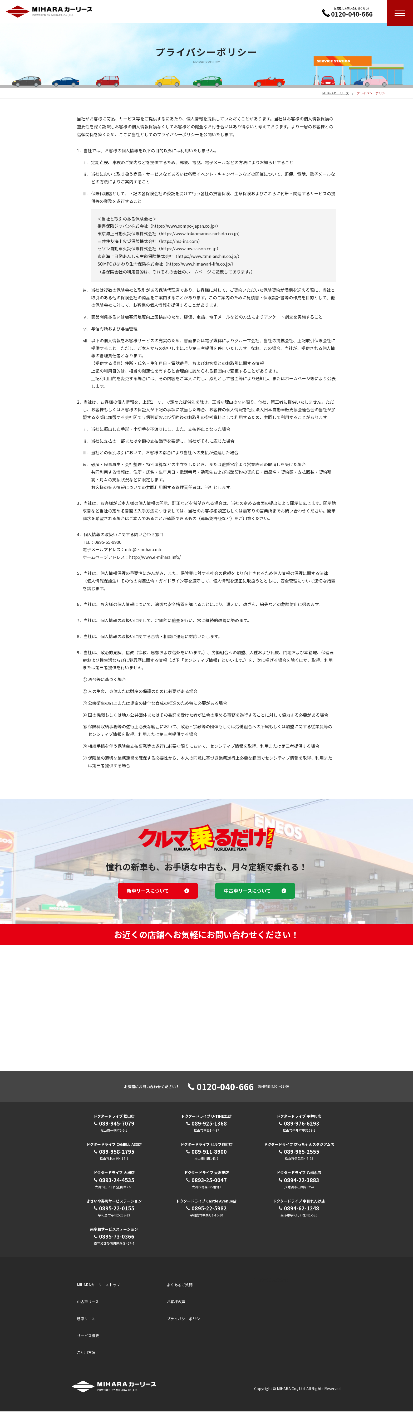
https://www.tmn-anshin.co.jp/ (208, 258)
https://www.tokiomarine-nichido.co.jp (199, 235)
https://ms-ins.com (179, 242)
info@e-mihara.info (144, 551)
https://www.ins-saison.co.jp (189, 250)
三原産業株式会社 (271, 1281)
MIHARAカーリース (335, 94)
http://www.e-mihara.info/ (155, 558)
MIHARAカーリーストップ (98, 1286)
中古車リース (88, 1303)
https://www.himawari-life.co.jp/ (199, 265)
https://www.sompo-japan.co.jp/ (184, 227)
